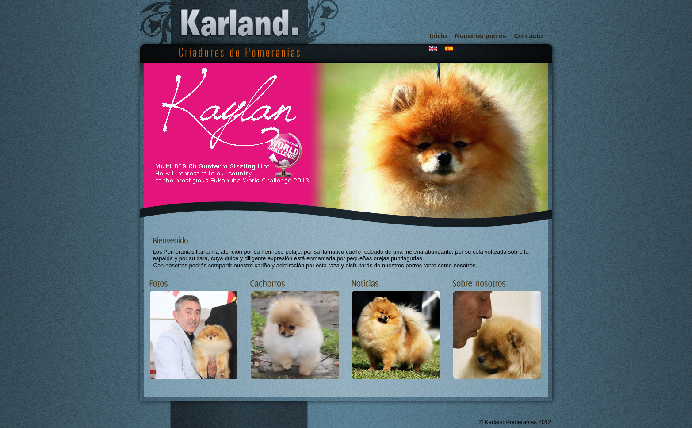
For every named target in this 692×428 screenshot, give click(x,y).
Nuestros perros (480, 35)
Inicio (438, 35)
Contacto (528, 35)
